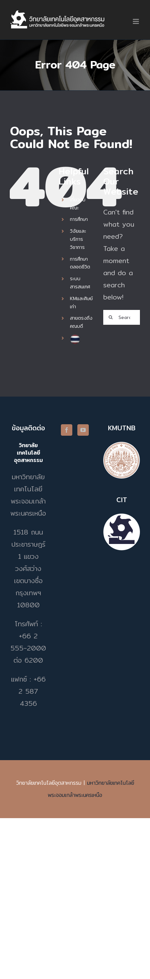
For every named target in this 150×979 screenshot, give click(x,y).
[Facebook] (66, 430)
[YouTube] (83, 430)
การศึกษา (79, 219)
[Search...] (121, 317)
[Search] (110, 317)
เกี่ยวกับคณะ (77, 203)
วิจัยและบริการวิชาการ (78, 239)
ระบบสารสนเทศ (80, 282)
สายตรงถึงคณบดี (81, 322)
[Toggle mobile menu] (136, 21)
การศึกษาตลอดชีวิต (80, 263)
